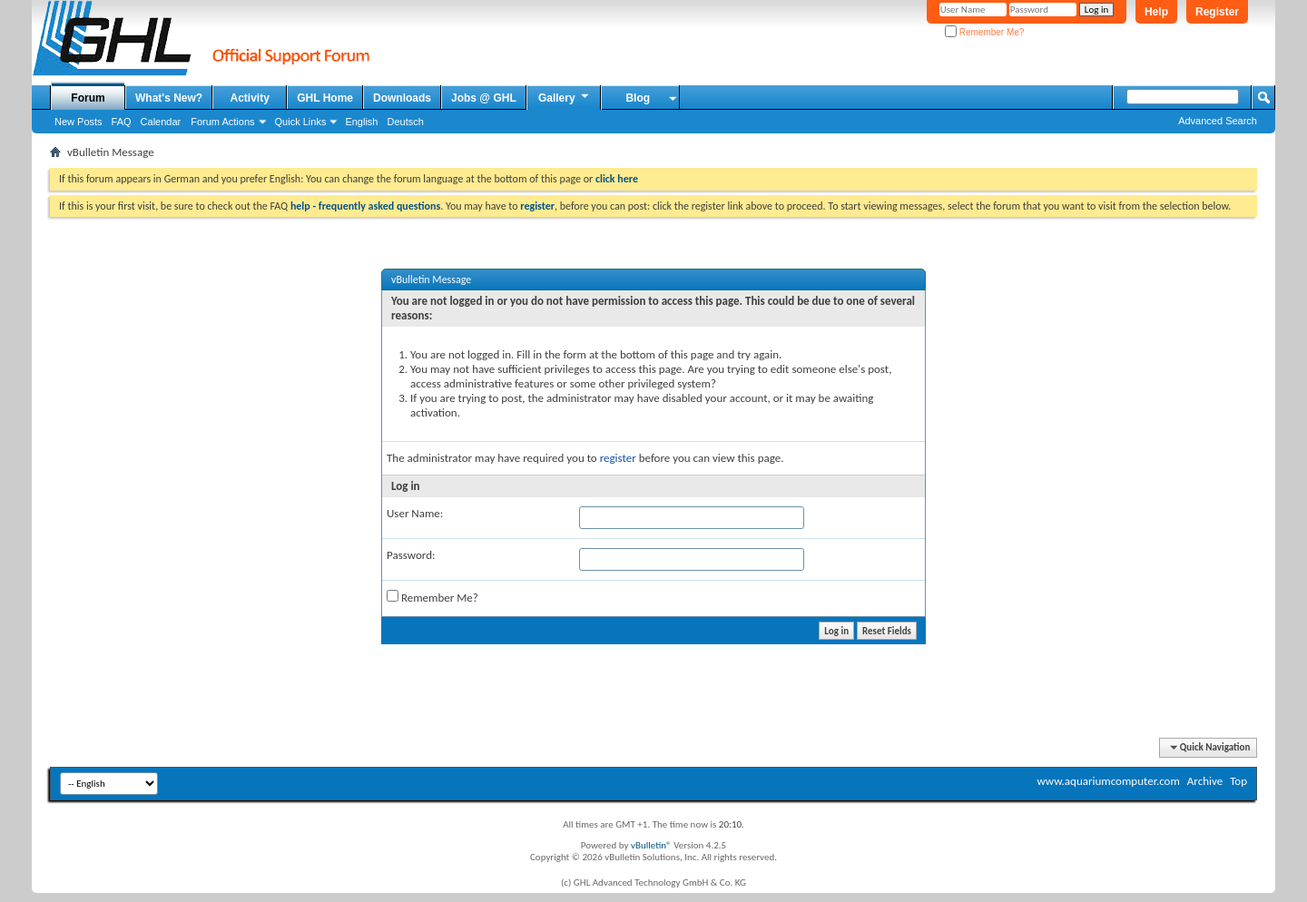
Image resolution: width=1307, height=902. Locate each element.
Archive (1205, 781)
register (618, 458)
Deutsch (405, 121)
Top (1238, 781)
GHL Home (325, 98)
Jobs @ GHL (483, 98)
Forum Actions (222, 121)
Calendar (161, 121)
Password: (411, 555)
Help (1156, 11)
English (361, 121)
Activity (250, 98)
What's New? (168, 98)
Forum (87, 98)
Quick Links (301, 121)
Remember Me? (984, 32)
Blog (637, 98)
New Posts (78, 121)
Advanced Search (1217, 120)
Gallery (564, 97)
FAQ (122, 121)
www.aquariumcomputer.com (1108, 781)
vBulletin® (651, 845)
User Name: (415, 513)
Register (1217, 11)
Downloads (402, 98)
